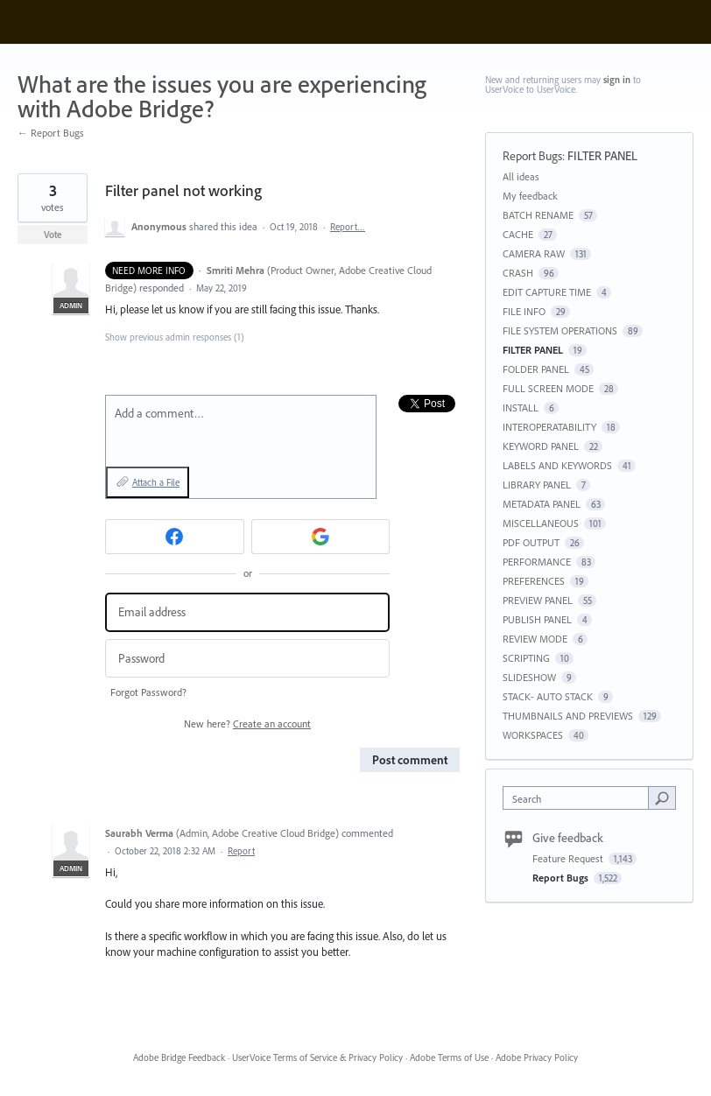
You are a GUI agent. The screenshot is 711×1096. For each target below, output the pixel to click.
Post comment (409, 760)
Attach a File (156, 482)
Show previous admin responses (174, 337)
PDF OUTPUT (531, 542)
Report (241, 851)
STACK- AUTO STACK (548, 696)
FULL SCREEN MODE (548, 388)
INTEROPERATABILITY (549, 426)
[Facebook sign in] (174, 536)
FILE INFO (524, 311)
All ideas (521, 176)
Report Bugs (532, 156)
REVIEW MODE (535, 638)
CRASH (518, 272)
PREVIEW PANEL (538, 600)
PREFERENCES (534, 580)
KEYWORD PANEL (541, 446)
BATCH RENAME (538, 214)
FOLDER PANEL (536, 369)
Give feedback (567, 838)
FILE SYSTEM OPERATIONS (560, 330)
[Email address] (247, 612)
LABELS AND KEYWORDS (557, 465)
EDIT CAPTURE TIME (547, 292)
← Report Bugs (51, 132)
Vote (53, 234)
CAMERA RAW (534, 253)
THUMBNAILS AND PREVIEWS (568, 715)
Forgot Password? (148, 692)
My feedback (530, 195)
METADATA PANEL (542, 503)
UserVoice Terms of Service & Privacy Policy (317, 1057)
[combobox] (579, 797)
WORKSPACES (533, 734)
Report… (347, 227)
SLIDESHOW (529, 677)
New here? (247, 723)
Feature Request (569, 858)
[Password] (247, 658)
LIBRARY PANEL (537, 484)
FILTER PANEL (602, 156)
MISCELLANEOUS (541, 523)
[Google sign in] (321, 536)
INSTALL (521, 407)
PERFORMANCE (537, 561)
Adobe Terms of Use (449, 1057)
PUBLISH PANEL (537, 619)
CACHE (518, 234)
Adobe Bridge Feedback (179, 1057)
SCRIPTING (526, 657)
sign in (616, 80)
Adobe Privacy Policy (537, 1057)
